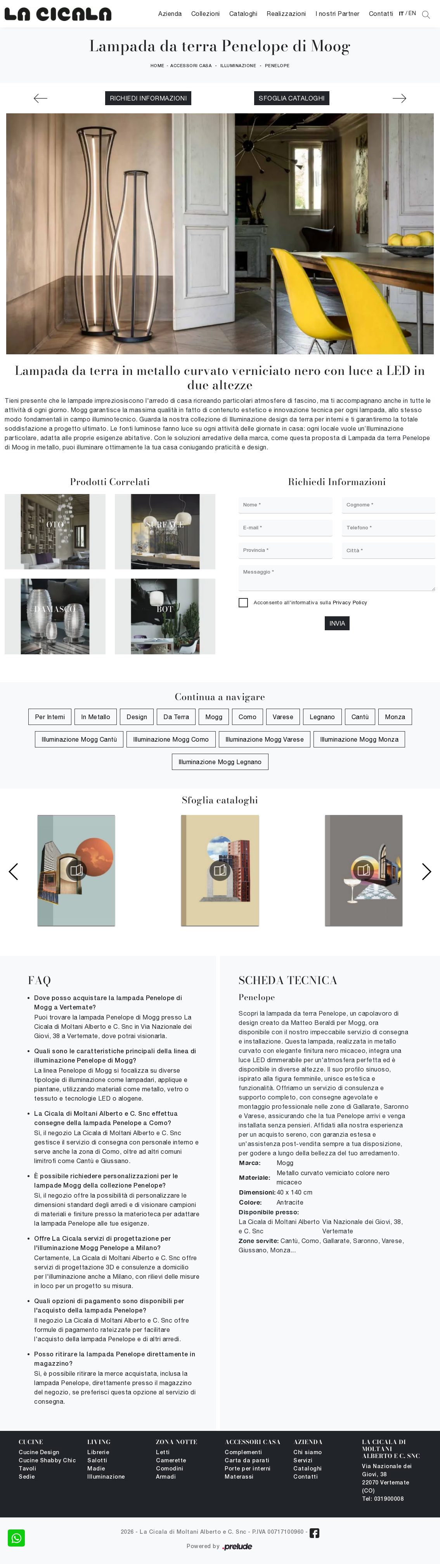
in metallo (95, 716)
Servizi (303, 1460)
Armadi (166, 1477)
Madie (96, 1469)
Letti (163, 1452)
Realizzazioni (286, 13)
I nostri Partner (337, 13)
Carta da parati (247, 1460)
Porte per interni (248, 1469)
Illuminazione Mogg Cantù (79, 739)
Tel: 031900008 (383, 1499)
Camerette (171, 1460)
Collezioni (205, 13)
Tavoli (27, 1469)
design (136, 716)
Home (158, 66)
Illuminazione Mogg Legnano (220, 761)
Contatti (381, 13)
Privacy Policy (350, 602)
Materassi (239, 1477)
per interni (50, 716)
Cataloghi (243, 13)
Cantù (360, 716)
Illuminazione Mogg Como (171, 739)
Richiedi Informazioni (148, 98)
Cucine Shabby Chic (47, 1460)
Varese (283, 716)
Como (247, 716)
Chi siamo (307, 1452)
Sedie (27, 1477)
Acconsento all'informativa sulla (310, 602)
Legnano (322, 716)
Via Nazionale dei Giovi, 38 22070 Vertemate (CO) (387, 1479)
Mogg (213, 716)
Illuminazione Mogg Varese (264, 739)
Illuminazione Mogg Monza (359, 739)
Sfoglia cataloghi (292, 98)
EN (412, 13)
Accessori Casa (190, 66)
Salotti (97, 1460)
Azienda (170, 13)
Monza (395, 716)
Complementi (243, 1452)
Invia (337, 623)
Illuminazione (238, 66)
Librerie (98, 1452)
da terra (176, 716)
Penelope (277, 66)
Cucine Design (39, 1452)
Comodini (169, 1469)
